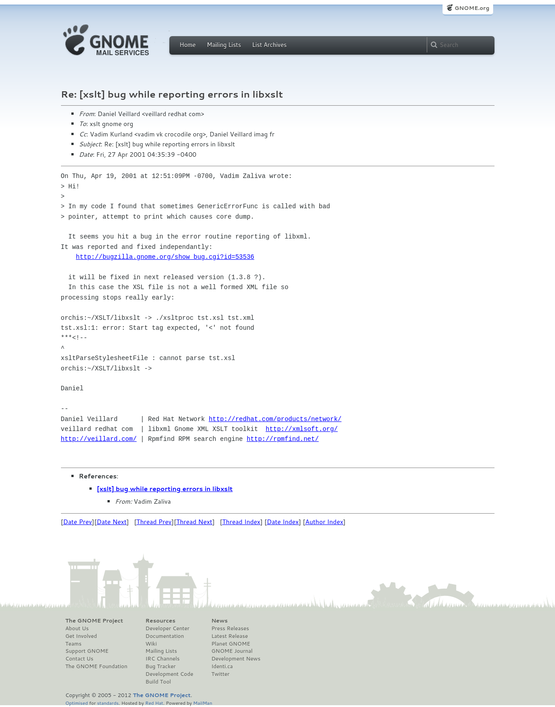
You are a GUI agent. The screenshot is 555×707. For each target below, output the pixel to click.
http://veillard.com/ (99, 439)
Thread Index (241, 521)
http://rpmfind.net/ (283, 439)
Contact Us (79, 658)
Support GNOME (87, 651)
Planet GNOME (230, 643)
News (219, 620)
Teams (73, 643)
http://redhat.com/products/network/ (275, 419)
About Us (77, 628)
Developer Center (167, 628)
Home (188, 45)
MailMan (202, 702)
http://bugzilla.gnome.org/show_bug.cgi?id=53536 (165, 257)
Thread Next (194, 521)
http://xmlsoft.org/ (302, 429)
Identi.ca (222, 666)
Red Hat (154, 702)
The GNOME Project (94, 620)
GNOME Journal (232, 651)
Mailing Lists (224, 45)
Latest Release (229, 636)
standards (108, 702)
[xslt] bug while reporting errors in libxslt (165, 488)
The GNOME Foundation (96, 666)
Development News (236, 658)
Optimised (76, 702)
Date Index (283, 521)
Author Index (324, 521)
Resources (160, 620)
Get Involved (81, 636)
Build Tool (158, 681)
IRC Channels (162, 658)
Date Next (111, 521)
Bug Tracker (160, 666)
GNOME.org (471, 8)
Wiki (151, 643)
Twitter (220, 674)
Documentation (164, 636)
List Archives (269, 45)
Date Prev (77, 521)
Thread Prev (154, 521)
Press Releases (230, 628)
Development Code (169, 674)
